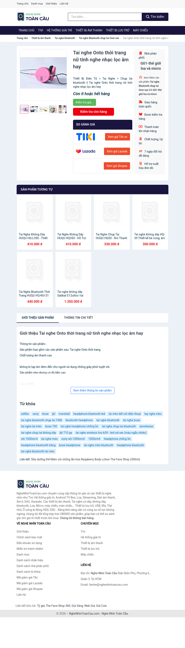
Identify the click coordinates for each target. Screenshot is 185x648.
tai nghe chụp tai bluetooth (119, 426)
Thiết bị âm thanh (89, 30)
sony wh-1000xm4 (73, 438)
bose (45, 413)
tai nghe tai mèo (31, 426)
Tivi (40, 30)
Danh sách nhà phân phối (33, 566)
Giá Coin (101, 605)
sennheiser (146, 426)
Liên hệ (64, 3)
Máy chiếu (140, 30)
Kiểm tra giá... (84, 102)
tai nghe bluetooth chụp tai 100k (41, 420)
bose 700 (51, 426)
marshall (64, 413)
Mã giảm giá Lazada (29, 583)
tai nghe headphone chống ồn (79, 426)
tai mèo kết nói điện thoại (124, 413)
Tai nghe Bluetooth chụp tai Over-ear (99, 38)
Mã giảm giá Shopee (30, 589)
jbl (53, 413)
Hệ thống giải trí (59, 30)
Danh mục (37, 3)
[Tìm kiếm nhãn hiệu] (105, 17)
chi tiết (78, 317)
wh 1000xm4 (29, 438)
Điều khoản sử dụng (29, 543)
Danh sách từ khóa (28, 571)
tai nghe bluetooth (107, 420)
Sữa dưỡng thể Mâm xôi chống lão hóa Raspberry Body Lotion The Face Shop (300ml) (85, 459)
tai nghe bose (131, 420)
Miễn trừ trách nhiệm (30, 548)
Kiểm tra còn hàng (93, 112)
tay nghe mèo (153, 413)
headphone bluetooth (130, 445)
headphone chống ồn (117, 438)
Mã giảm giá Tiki (27, 577)
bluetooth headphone (79, 420)
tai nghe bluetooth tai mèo (38, 451)
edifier (25, 413)
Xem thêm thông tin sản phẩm (92, 390)
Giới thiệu (51, 3)
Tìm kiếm (155, 17)
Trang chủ (22, 3)
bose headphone (69, 445)
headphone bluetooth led (89, 413)
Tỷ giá (41, 605)
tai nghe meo (49, 438)
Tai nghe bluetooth (65, 38)
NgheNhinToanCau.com (84, 613)
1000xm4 (94, 438)
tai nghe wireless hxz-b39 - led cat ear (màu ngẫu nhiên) (111, 432)
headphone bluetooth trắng (38, 445)
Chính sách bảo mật (29, 537)
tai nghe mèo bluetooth (98, 445)
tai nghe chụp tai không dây (38, 432)
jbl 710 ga (66, 432)
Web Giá (89, 605)
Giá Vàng (77, 605)
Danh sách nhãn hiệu (30, 560)
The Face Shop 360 (58, 605)
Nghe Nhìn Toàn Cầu (115, 613)
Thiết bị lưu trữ (117, 30)
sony (36, 413)
